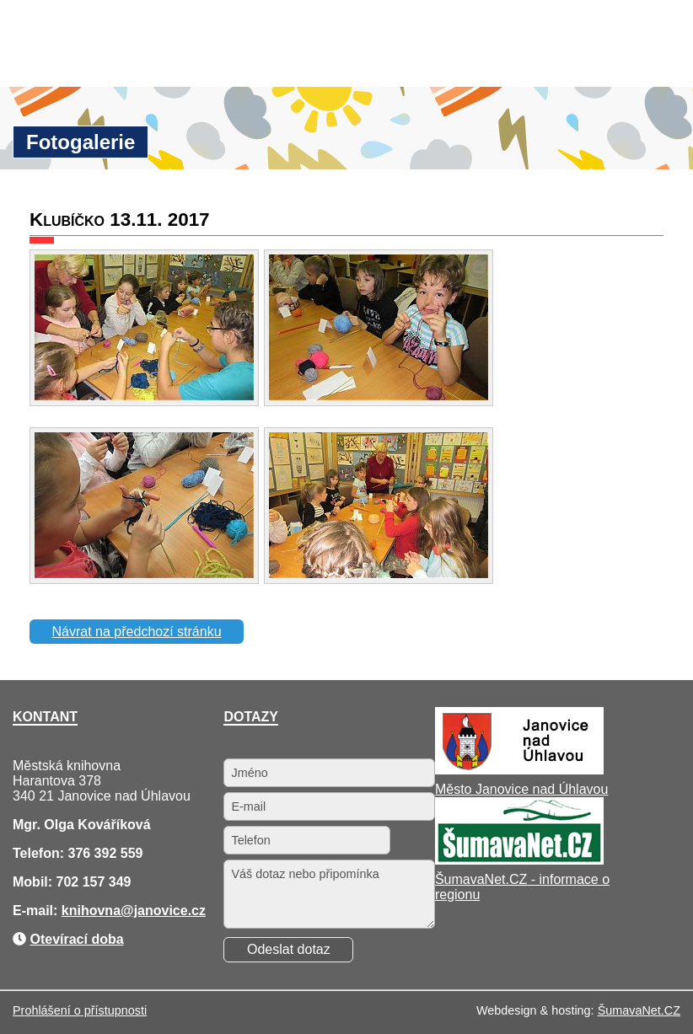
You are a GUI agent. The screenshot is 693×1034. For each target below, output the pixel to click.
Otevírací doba (76, 939)
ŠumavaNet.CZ (639, 1010)
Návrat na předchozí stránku (137, 631)
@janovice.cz (163, 910)
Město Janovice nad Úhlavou (521, 789)
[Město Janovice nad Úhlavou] (519, 770)
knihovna (91, 910)
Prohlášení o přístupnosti (80, 1010)
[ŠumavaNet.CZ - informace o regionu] (519, 860)
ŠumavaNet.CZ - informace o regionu (522, 887)
